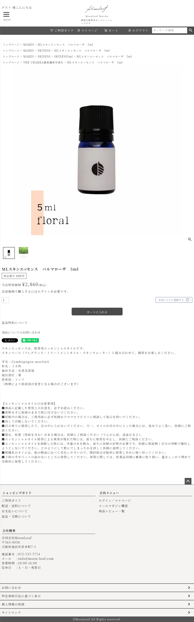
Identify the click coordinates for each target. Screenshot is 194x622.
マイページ (87, 30)
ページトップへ (188, 481)
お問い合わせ (11, 587)
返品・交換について (16, 516)
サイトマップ (11, 612)
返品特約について (15, 322)
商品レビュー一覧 (112, 511)
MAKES (28, 44)
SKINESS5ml (63, 56)
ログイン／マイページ (115, 500)
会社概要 (9, 530)
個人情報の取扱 (13, 604)
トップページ (11, 44)
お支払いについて (15, 511)
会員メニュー (109, 493)
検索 (190, 30)
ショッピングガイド (17, 493)
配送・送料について (16, 506)
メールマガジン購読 (113, 506)
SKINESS (44, 50)
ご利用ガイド (62, 30)
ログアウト (138, 30)
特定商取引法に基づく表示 (21, 596)
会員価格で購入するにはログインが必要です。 (36, 291)
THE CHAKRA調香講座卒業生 (43, 62)
